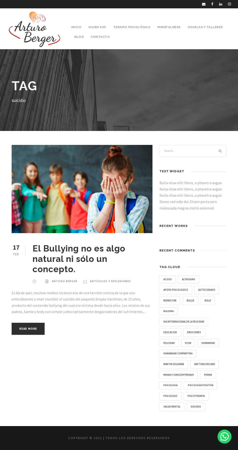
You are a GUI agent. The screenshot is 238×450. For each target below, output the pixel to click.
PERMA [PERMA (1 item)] (208, 374)
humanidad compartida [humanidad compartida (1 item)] (177, 353)
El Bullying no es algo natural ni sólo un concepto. (79, 258)
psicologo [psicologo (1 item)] (170, 396)
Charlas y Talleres (205, 27)
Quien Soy (97, 27)
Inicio (76, 27)
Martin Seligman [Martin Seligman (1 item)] (173, 364)
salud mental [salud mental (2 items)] (171, 406)
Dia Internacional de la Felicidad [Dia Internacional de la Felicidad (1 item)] (183, 321)
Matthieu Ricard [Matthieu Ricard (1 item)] (204, 364)
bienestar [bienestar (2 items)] (169, 300)
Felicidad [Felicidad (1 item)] (169, 343)
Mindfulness (169, 27)
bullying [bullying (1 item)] (168, 311)
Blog (79, 37)
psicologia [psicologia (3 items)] (170, 385)
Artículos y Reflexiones (110, 281)
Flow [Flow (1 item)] (188, 343)
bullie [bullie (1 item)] (190, 300)
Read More (28, 329)
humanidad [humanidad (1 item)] (208, 343)
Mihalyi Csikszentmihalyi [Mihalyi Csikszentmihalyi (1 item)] (178, 374)
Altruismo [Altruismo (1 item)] (188, 279)
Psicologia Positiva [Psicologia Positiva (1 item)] (200, 385)
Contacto (100, 37)
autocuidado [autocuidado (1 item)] (206, 289)
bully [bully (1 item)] (208, 300)
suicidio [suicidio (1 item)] (196, 406)
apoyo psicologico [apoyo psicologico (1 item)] (175, 289)
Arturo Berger (64, 281)
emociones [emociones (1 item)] (194, 332)
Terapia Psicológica (132, 27)
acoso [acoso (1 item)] (167, 279)
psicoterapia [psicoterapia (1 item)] (196, 396)
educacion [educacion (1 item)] (170, 332)
